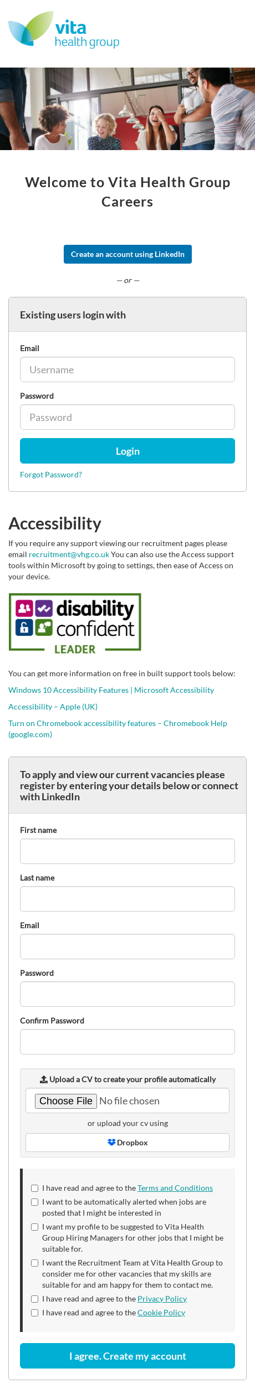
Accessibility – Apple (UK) (53, 706)
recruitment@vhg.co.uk (69, 554)
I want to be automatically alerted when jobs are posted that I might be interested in (118, 1207)
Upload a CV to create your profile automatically (128, 1079)
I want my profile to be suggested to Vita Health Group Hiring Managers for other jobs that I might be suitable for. (127, 1237)
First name (38, 830)
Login (128, 451)
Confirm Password (52, 1020)
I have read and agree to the (122, 1187)
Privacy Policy (162, 1298)
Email (29, 348)
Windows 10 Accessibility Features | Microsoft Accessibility (111, 690)
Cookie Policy (161, 1312)
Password (37, 395)
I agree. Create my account (127, 1356)
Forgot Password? (51, 474)
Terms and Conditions (175, 1187)
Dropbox (128, 1142)
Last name (37, 877)
